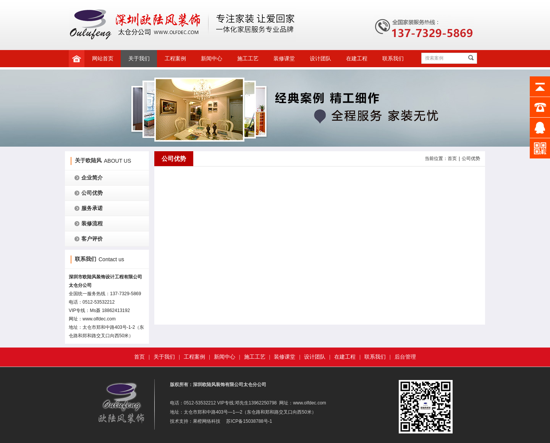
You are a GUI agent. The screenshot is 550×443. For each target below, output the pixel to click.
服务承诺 (92, 208)
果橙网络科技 (206, 421)
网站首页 (102, 58)
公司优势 (92, 193)
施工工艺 (248, 58)
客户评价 (92, 239)
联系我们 (393, 58)
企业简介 (92, 178)
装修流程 (92, 223)
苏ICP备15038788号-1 (249, 421)
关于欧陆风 (88, 160)
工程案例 (175, 58)
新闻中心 (211, 58)
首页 (452, 158)
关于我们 (139, 58)
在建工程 (356, 58)
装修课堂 (284, 58)
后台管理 (405, 357)
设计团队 (320, 58)
